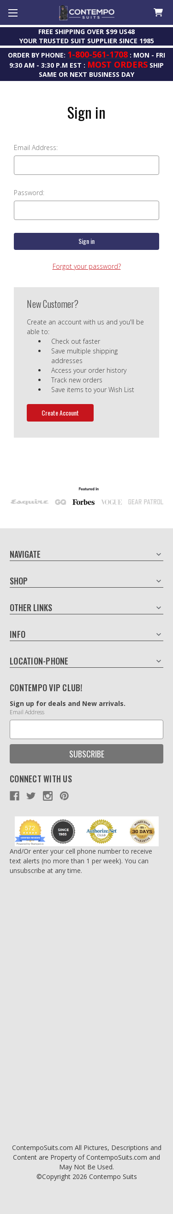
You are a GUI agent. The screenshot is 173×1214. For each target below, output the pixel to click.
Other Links (31, 607)
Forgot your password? (87, 266)
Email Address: (36, 147)
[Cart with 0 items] (157, 12)
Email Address (27, 712)
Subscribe (86, 754)
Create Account (60, 412)
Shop (19, 581)
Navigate (25, 554)
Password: (29, 192)
